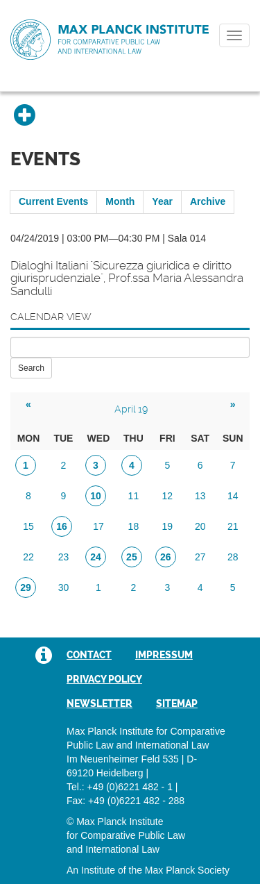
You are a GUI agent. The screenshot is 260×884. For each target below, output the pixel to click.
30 (63, 587)
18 (133, 526)
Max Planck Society (187, 870)
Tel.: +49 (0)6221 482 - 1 (120, 786)
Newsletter (99, 703)
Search (31, 368)
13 (200, 495)
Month (120, 201)
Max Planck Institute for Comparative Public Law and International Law (109, 40)
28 (233, 556)
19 (167, 526)
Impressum (164, 654)
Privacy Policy (104, 679)
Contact (89, 654)
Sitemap (177, 703)
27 (200, 556)
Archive (207, 201)
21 (233, 526)
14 (233, 495)
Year (162, 201)
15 (28, 526)
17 (98, 526)
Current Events (53, 201)
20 (200, 526)
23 (63, 556)
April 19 (131, 409)
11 (133, 495)
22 (28, 556)
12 (167, 495)
